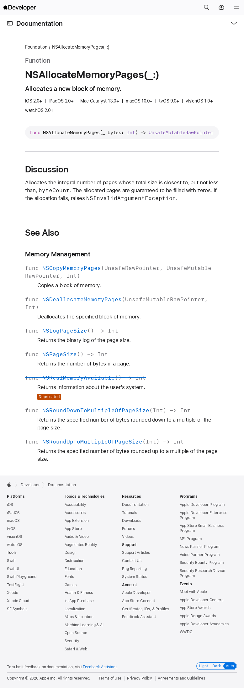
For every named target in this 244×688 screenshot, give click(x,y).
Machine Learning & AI (84, 625)
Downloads (131, 520)
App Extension (77, 520)
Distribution (75, 561)
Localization (75, 609)
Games (71, 585)
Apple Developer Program (202, 504)
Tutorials (129, 513)
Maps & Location (79, 617)
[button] (206, 7)
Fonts (69, 577)
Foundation (36, 47)
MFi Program (191, 539)
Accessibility (75, 504)
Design (71, 552)
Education (73, 569)
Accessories (75, 513)
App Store (73, 529)
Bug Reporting (134, 569)
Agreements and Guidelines (181, 678)
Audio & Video (77, 536)
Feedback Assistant (139, 617)
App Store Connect (138, 601)
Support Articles (136, 552)
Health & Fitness (79, 593)
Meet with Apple (193, 592)
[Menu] (236, 7)
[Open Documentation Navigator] (9, 23)
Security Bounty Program (202, 562)
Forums (128, 529)
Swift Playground (21, 577)
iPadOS (13, 513)
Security (72, 641)
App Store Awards (195, 608)
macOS (13, 520)
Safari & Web (76, 649)
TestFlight (15, 585)
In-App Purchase (79, 601)
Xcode (12, 593)
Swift (11, 561)
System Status (134, 577)
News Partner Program (200, 546)
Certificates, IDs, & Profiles (145, 609)
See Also (42, 233)
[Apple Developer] (19, 7)
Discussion (46, 169)
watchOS (15, 545)
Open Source (76, 633)
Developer (30, 485)
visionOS (14, 536)
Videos (128, 536)
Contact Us (131, 561)
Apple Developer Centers (201, 600)
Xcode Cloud (18, 601)
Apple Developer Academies (204, 624)
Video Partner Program (200, 555)
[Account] (221, 7)
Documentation (39, 23)
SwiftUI (13, 569)
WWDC (186, 632)
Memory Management (57, 254)
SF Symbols (17, 609)
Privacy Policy (139, 678)
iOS (10, 504)
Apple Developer (136, 593)
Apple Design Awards (198, 616)
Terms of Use (109, 678)
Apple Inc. (48, 678)
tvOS (11, 529)
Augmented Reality (81, 545)
